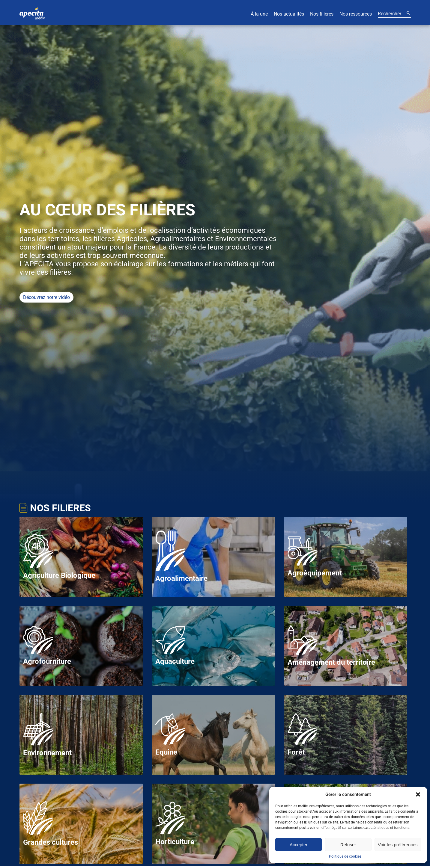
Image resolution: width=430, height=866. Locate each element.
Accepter (298, 844)
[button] (418, 794)
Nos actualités (289, 14)
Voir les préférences (398, 844)
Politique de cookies (345, 856)
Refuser (348, 844)
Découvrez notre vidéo (46, 297)
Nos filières (321, 14)
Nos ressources (355, 14)
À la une (259, 14)
